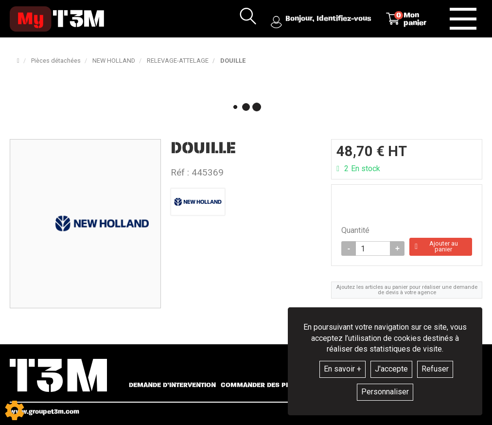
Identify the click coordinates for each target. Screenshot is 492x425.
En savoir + (342, 368)
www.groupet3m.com (44, 411)
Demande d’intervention (172, 385)
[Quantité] (373, 249)
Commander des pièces (263, 385)
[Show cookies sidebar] (14, 410)
